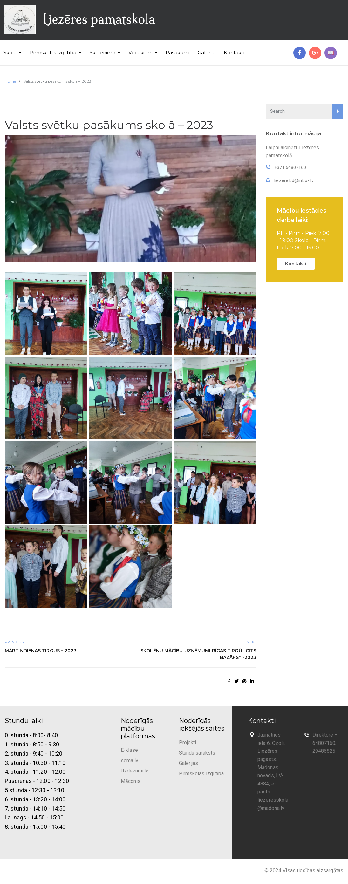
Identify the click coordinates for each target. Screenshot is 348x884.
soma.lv (129, 761)
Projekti (187, 742)
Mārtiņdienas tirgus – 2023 (41, 651)
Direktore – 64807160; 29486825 (325, 743)
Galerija (206, 53)
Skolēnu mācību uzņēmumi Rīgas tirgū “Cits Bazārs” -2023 (198, 654)
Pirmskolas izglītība (53, 53)
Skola (10, 53)
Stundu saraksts (197, 753)
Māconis (130, 781)
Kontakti (234, 53)
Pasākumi (177, 53)
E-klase (129, 750)
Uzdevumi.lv (134, 771)
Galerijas (188, 763)
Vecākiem (140, 53)
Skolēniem (103, 53)
